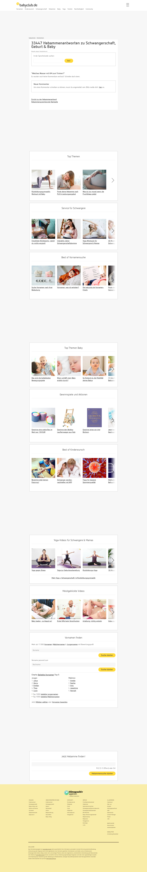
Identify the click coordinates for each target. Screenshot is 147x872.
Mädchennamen (59, 644)
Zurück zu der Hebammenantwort (44, 99)
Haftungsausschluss (51, 858)
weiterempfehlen (111, 827)
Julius (35, 681)
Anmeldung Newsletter (112, 834)
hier (100, 87)
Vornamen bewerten (59, 702)
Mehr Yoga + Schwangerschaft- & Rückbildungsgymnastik (73, 578)
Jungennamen (72, 644)
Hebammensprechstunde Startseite (44, 102)
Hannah (73, 691)
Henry (35, 683)
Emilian (36, 686)
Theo (35, 688)
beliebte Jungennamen (49, 694)
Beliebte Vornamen (46, 675)
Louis (35, 691)
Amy (72, 686)
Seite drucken (110, 825)
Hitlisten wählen (42, 702)
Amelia (72, 681)
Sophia (72, 683)
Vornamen (48, 644)
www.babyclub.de (47, 849)
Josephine (74, 688)
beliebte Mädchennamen (50, 697)
